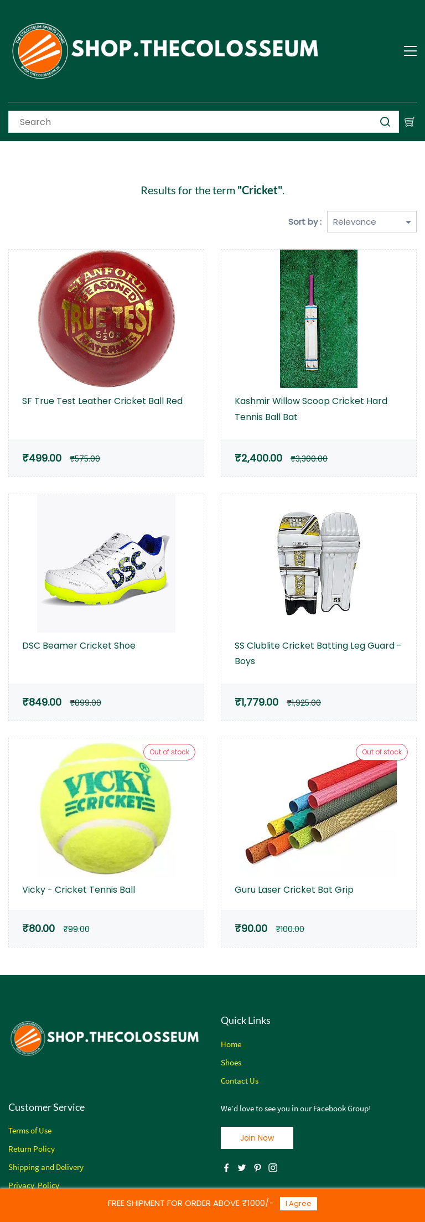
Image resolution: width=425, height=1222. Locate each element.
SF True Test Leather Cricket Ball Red (102, 401)
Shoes (231, 1062)
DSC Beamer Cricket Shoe (79, 645)
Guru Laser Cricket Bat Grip (294, 889)
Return (20, 1148)
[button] (257, 1138)
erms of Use (31, 1130)
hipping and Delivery (48, 1167)
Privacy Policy (33, 1185)
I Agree (299, 1203)
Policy (43, 1148)
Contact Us (239, 1080)
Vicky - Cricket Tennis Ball (78, 889)
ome (233, 1044)
